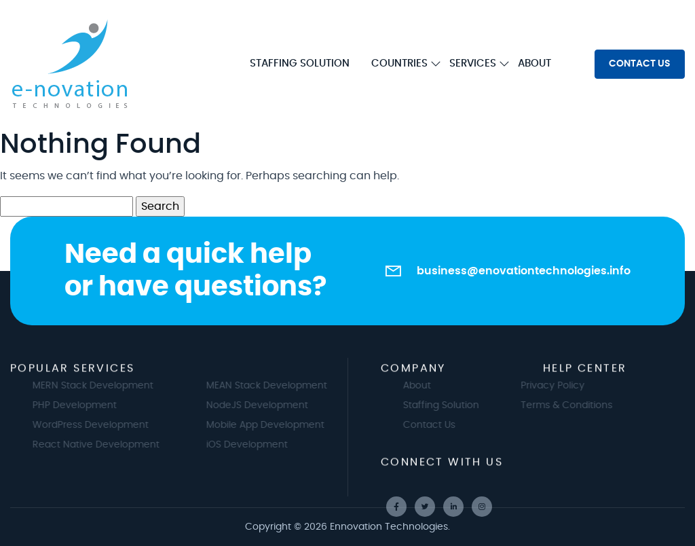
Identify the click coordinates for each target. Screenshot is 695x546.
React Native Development (104, 445)
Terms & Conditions (557, 405)
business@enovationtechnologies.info (524, 271)
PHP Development (83, 405)
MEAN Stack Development (275, 385)
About (426, 385)
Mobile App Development (274, 425)
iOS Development (256, 445)
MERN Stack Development (101, 385)
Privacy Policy (544, 385)
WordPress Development (99, 425)
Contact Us (438, 425)
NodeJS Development (266, 405)
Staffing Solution (450, 405)
